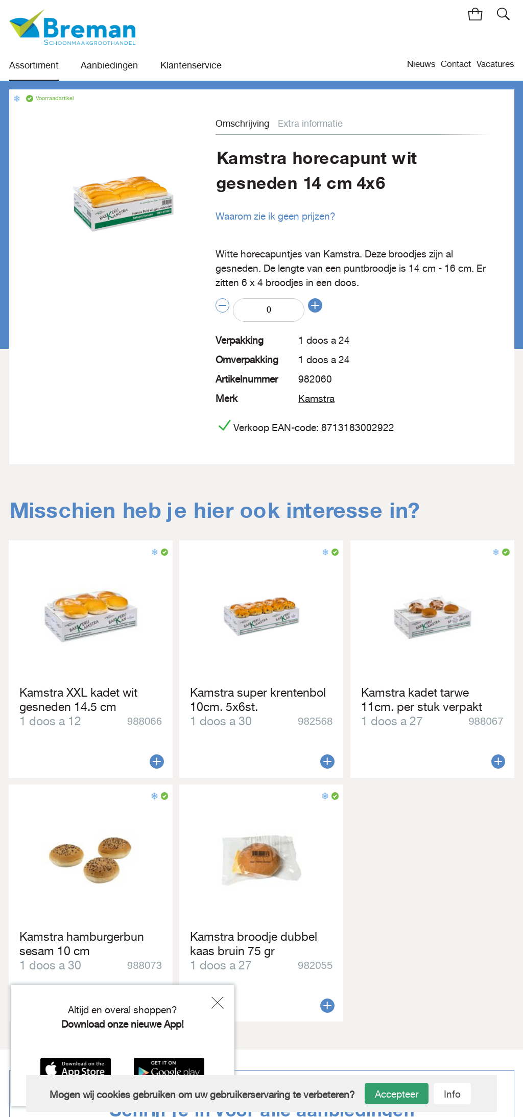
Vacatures (495, 63)
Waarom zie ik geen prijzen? (276, 216)
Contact (456, 63)
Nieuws (421, 63)
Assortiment (34, 65)
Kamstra (316, 397)
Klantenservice (191, 65)
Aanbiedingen (109, 65)
